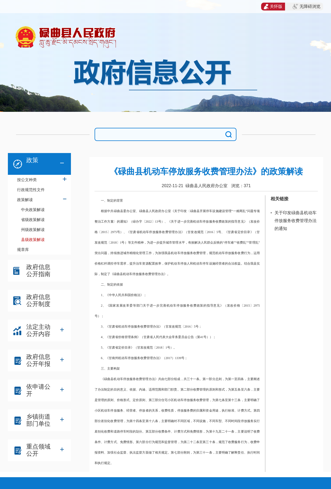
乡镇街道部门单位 (38, 420)
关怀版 (273, 6)
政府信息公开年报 (38, 360)
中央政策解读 (33, 209)
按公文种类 (27, 179)
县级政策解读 (33, 239)
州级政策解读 (33, 229)
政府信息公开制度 (38, 300)
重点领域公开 (38, 450)
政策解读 (25, 199)
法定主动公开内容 (38, 330)
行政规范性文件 (31, 189)
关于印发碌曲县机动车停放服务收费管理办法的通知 (296, 221)
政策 (32, 160)
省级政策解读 (33, 219)
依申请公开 (38, 390)
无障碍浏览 (306, 6)
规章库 (23, 249)
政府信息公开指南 (38, 270)
